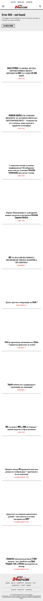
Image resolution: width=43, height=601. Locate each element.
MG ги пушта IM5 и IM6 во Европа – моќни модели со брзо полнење (21, 428)
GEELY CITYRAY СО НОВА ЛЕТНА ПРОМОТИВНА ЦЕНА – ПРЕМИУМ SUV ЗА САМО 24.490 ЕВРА (21, 72)
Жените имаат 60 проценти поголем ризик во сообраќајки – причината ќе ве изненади (21, 471)
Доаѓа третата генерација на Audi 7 (21, 302)
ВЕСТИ (21, 78)
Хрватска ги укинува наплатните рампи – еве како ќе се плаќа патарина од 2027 (21, 516)
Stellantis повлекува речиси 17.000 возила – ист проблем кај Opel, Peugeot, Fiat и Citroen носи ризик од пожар (21, 562)
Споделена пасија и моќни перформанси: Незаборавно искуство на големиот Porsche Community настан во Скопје (21, 169)
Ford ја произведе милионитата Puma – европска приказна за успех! (21, 343)
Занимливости (21, 477)
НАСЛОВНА (21, 305)
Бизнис (21, 265)
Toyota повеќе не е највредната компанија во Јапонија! (21, 385)
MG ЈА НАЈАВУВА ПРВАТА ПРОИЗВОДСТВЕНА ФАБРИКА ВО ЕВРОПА (21, 260)
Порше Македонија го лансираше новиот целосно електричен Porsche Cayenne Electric (21, 215)
